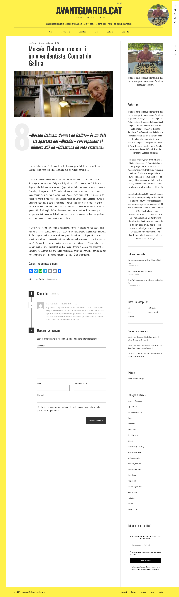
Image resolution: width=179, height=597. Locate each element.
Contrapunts (65, 32)
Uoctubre (82, 32)
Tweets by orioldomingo (136, 378)
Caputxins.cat (132, 406)
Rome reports (132, 492)
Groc (96, 32)
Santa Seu (131, 498)
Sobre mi (124, 592)
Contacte (125, 32)
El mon (130, 418)
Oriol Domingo (33, 43)
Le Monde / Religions (134, 463)
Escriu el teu (55, 294)
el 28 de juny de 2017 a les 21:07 (61, 304)
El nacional (131, 423)
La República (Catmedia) (136, 446)
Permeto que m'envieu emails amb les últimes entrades (145, 553)
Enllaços (110, 32)
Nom (39, 383)
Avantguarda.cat (88, 10)
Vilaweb (130, 503)
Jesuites (130, 441)
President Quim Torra (135, 486)
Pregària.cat (132, 481)
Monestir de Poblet (134, 469)
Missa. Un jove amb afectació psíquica (140, 271)
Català (152, 592)
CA (118, 3)
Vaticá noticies (133, 509)
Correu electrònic (81, 383)
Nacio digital (132, 475)
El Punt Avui (132, 429)
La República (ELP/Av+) (135, 452)
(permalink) (54, 279)
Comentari (41, 345)
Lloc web (40, 395)
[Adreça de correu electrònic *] (145, 545)
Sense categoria (153, 312)
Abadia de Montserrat (135, 401)
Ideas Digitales (133, 435)
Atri (50, 32)
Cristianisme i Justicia (135, 412)
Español (161, 592)
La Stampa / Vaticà (134, 458)
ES (121, 3)
